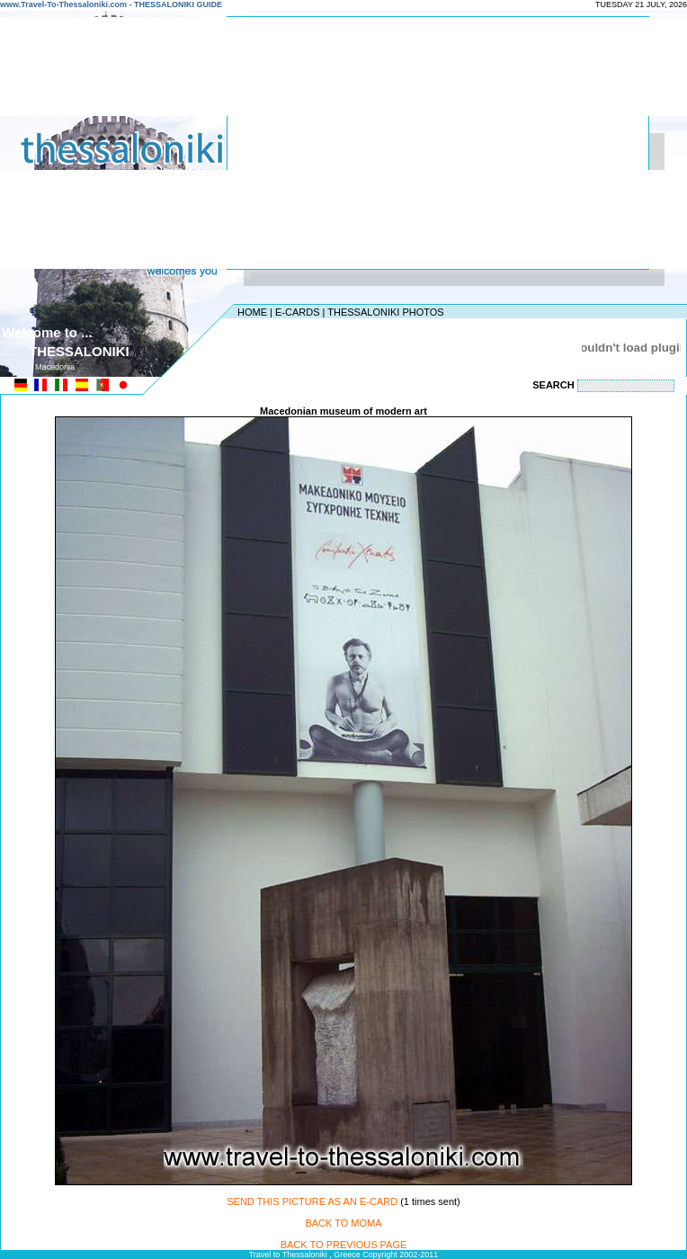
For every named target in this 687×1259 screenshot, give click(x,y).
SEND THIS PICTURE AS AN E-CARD (312, 1201)
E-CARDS (297, 312)
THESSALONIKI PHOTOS (385, 312)
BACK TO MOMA (343, 1223)
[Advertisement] (429, 143)
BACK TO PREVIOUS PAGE (344, 1244)
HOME (252, 312)
